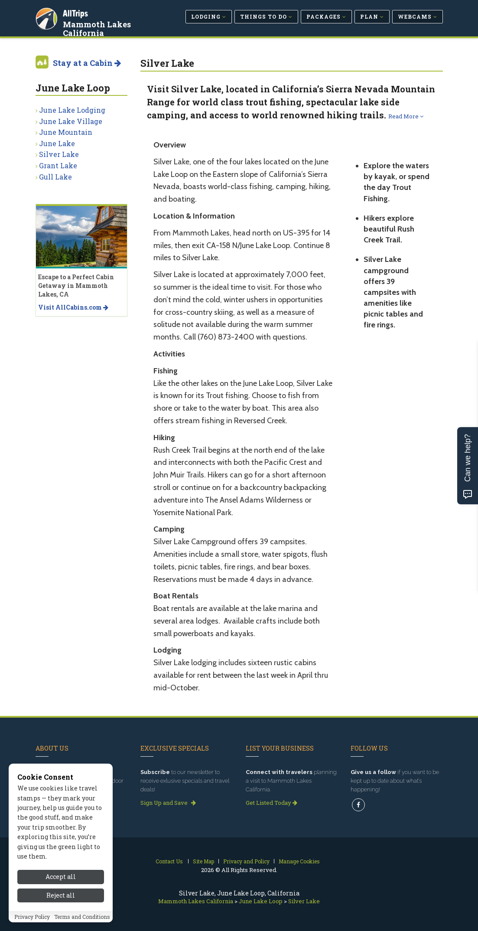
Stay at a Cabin (87, 63)
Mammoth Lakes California (98, 27)
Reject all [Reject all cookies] (60, 907)
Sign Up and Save (168, 803)
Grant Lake (58, 165)
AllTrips (76, 12)
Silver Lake (59, 154)
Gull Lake (55, 176)
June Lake (57, 143)
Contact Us (169, 861)
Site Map (203, 861)
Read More (405, 116)
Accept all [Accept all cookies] (61, 889)
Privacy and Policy (246, 861)
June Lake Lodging (72, 109)
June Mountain (65, 132)
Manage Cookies (299, 861)
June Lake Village (70, 121)
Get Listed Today (271, 803)
